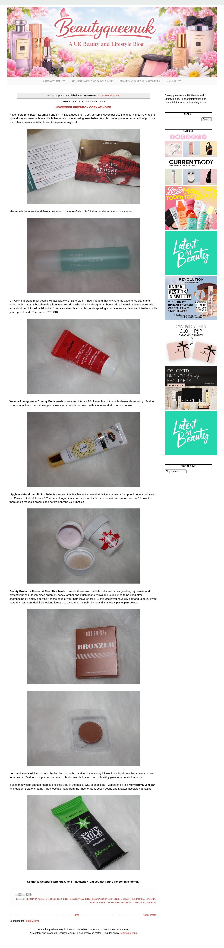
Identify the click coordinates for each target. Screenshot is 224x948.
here (204, 102)
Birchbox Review (73, 899)
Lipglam (150, 899)
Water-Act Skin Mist (133, 902)
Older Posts (149, 914)
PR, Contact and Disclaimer (92, 81)
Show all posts (110, 95)
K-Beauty (174, 81)
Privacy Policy (54, 81)
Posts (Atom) (32, 920)
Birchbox (56, 899)
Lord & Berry (98, 902)
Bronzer (116, 899)
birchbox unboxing (97, 899)
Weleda (151, 902)
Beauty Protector (37, 899)
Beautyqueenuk (128, 933)
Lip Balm (139, 899)
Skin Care (114, 902)
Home (76, 914)
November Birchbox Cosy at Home (83, 107)
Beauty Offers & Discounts (139, 81)
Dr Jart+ (127, 899)
